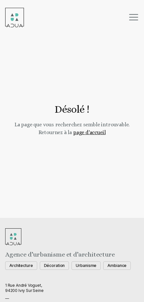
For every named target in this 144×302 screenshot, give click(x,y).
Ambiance (117, 265)
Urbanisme (86, 265)
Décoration (54, 265)
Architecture (21, 265)
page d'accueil (89, 132)
